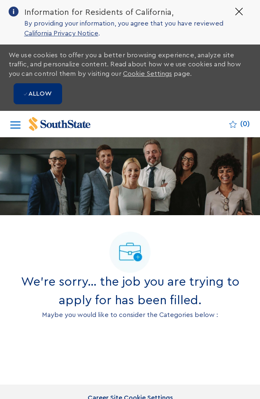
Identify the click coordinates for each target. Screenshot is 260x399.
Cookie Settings (147, 73)
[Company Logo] (68, 124)
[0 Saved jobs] (239, 124)
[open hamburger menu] (15, 124)
